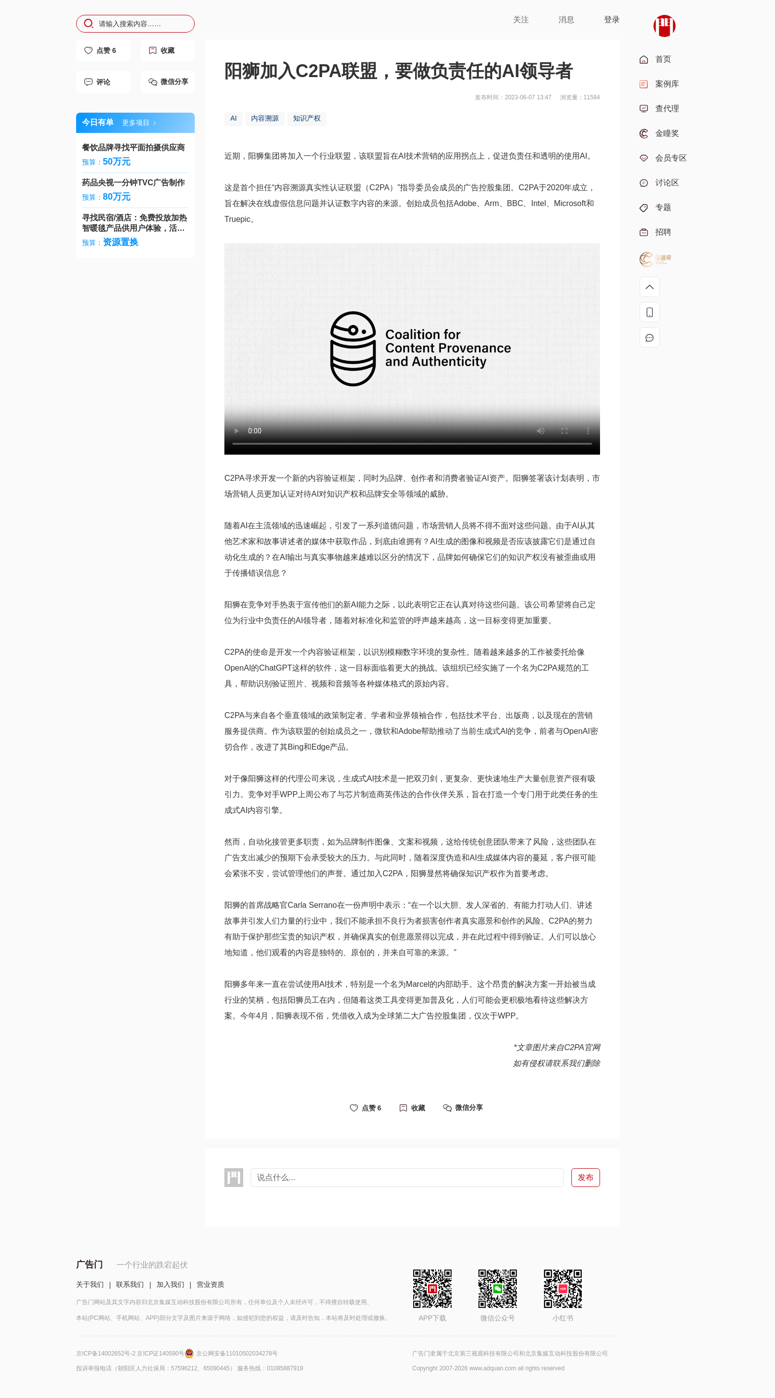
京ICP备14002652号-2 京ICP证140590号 (136, 1353)
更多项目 (139, 123)
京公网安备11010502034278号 (237, 1353)
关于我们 (90, 1284)
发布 (586, 1177)
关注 (521, 19)
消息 (566, 19)
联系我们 (130, 1284)
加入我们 (170, 1284)
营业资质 (210, 1284)
